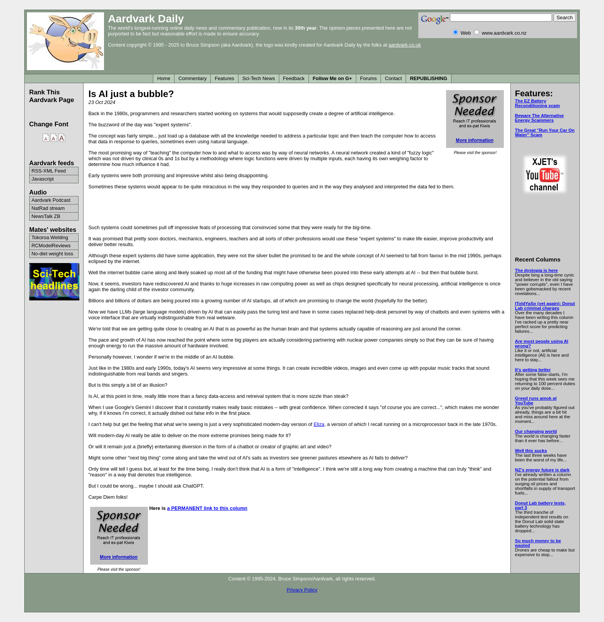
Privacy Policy (302, 590)
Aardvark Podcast (51, 200)
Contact (393, 78)
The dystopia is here (536, 270)
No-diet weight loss (52, 254)
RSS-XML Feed (49, 171)
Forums (368, 78)
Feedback (294, 78)
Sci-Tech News (258, 78)
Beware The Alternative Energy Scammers (539, 117)
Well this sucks (531, 450)
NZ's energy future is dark (542, 470)
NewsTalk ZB (46, 216)
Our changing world (536, 431)
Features (224, 78)
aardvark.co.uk (405, 45)
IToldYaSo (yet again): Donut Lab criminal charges (545, 305)
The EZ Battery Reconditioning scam (537, 103)
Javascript (43, 179)
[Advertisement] (297, 206)
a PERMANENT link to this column (207, 508)
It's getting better (533, 369)
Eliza (319, 424)
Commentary (192, 78)
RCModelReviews (51, 245)
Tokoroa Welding (50, 237)
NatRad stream (48, 208)
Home (163, 78)
